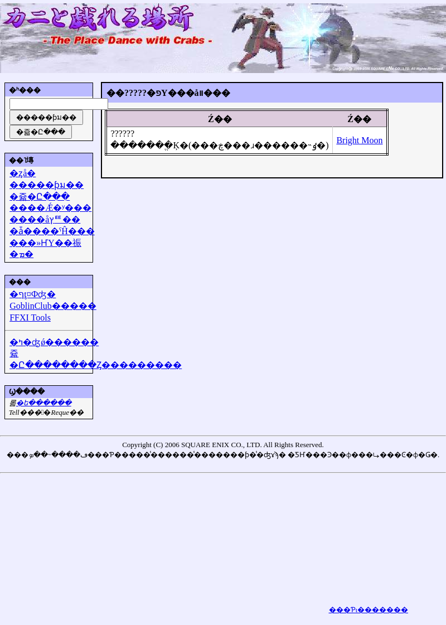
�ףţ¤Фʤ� (32, 294)
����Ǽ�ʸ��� (50, 207)
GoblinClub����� (52, 306)
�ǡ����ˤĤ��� (52, 231)
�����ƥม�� (46, 185)
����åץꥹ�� (44, 219)
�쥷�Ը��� (39, 196)
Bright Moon (359, 140)
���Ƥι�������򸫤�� (369, 609)
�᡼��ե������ (43, 403)
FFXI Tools (30, 317)
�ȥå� (22, 173)
